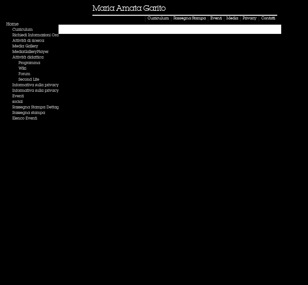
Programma (29, 63)
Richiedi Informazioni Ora (35, 35)
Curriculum (158, 18)
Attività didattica (27, 57)
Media (232, 18)
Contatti (268, 18)
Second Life (28, 80)
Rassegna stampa (28, 113)
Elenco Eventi (24, 118)
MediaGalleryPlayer (30, 52)
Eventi (216, 18)
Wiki (22, 69)
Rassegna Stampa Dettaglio (37, 107)
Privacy (250, 18)
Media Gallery (25, 46)
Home (12, 24)
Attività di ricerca (28, 41)
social (17, 102)
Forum (24, 74)
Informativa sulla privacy (35, 85)
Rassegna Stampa (189, 18)
